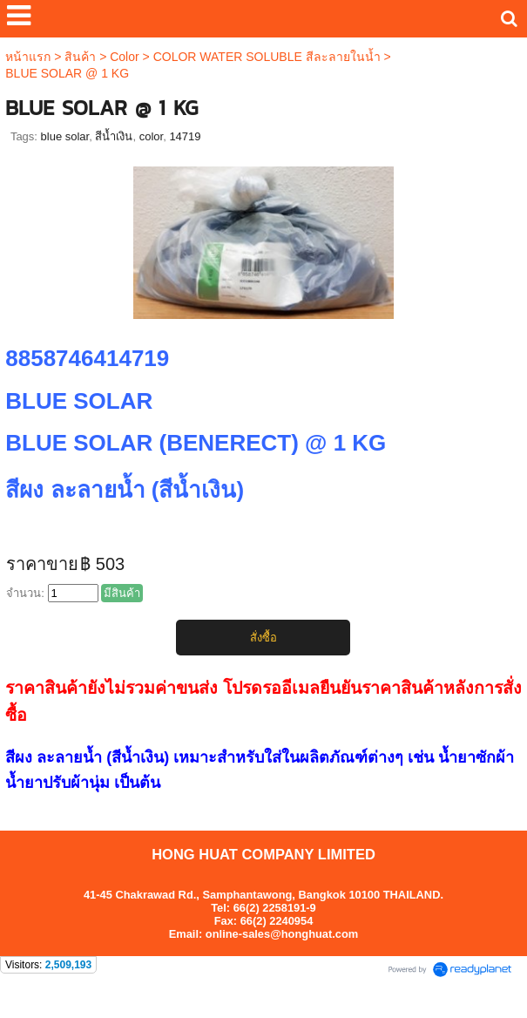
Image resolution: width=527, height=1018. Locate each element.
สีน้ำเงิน (113, 136)
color (151, 136)
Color (124, 57)
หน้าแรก (28, 57)
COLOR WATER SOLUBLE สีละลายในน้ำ (267, 57)
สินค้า (80, 57)
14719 (184, 136)
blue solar (65, 136)
